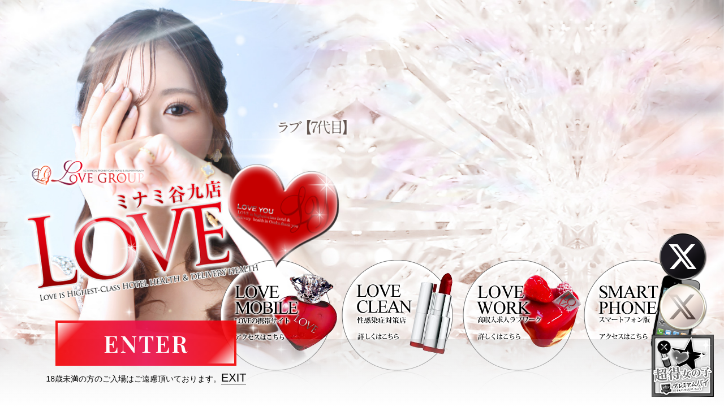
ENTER (146, 343)
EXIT (233, 377)
